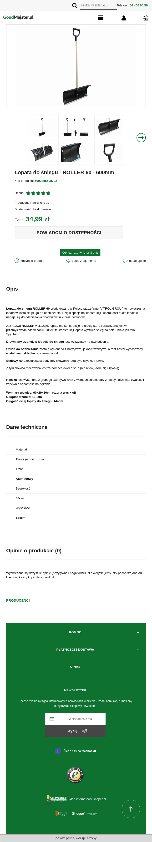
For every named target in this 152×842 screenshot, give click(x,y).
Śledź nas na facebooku (75, 751)
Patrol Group (39, 202)
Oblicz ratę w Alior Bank (80, 252)
